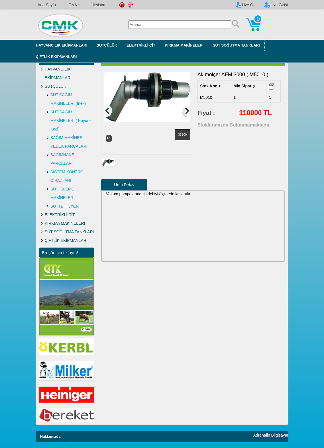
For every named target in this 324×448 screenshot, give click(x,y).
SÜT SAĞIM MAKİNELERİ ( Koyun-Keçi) (70, 120)
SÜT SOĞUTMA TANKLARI (236, 45)
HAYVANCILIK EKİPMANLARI (61, 45)
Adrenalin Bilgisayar (271, 435)
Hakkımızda (50, 436)
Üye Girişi (279, 5)
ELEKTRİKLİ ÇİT (141, 45)
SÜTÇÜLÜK (107, 45)
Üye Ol (248, 5)
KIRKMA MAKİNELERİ (184, 45)
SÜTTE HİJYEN (64, 206)
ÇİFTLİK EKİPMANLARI (56, 57)
